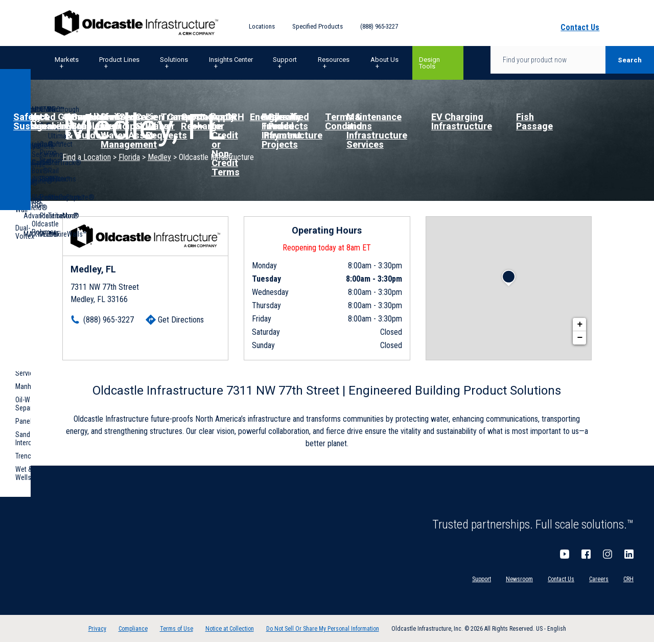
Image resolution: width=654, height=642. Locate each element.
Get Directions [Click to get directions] (181, 320)
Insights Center (231, 59)
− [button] (579, 338)
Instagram (607, 554)
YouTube (564, 554)
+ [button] (579, 324)
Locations (262, 26)
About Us (384, 59)
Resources (333, 59)
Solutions (174, 59)
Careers (599, 579)
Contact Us (561, 579)
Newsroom (519, 579)
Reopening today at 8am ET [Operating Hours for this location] (327, 248)
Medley (159, 157)
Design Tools (429, 63)
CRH (628, 579)
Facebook (586, 554)
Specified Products (317, 26)
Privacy (97, 628)
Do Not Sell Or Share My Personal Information (322, 628)
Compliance (133, 628)
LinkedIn (629, 554)
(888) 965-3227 (379, 26)
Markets (67, 59)
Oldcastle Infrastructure (136, 23)
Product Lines (119, 59)
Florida (129, 157)
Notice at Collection (229, 628)
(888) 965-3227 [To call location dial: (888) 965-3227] (108, 320)
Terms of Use (176, 628)
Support (285, 59)
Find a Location (86, 157)
